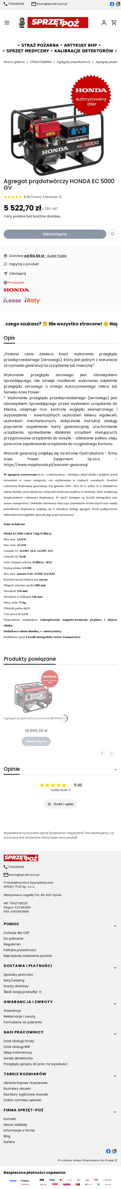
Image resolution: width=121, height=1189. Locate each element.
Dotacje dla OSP (16, 932)
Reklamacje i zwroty (19, 1016)
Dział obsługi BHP (17, 1046)
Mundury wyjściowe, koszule (26, 1094)
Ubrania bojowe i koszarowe (26, 1083)
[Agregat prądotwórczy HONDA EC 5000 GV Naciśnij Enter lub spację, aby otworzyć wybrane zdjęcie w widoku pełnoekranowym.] (60, 125)
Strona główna (14, 62)
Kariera (9, 1142)
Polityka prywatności (20, 950)
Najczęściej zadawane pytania (28, 955)
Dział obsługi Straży (19, 1041)
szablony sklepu (71, 1160)
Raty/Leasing (14, 980)
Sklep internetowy (18, 1052)
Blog (7, 1136)
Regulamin (12, 944)
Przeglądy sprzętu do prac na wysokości (35, 1064)
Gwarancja (12, 1010)
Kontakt (10, 1119)
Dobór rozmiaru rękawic (23, 1100)
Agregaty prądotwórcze (73, 62)
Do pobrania (13, 938)
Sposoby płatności (18, 974)
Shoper (109, 1160)
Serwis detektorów (18, 1058)
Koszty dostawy (16, 986)
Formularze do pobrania (23, 1022)
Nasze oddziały (15, 1124)
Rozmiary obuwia (17, 1088)
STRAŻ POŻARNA (40, 62)
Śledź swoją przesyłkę (21, 992)
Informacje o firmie (19, 1130)
